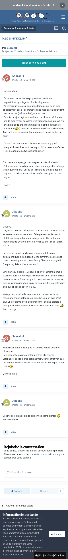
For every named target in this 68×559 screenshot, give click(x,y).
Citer (13, 197)
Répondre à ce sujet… (20, 472)
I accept (57, 534)
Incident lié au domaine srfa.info (31, 5)
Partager (16, 491)
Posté (23, 80)
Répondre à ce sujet (34, 63)
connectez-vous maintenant (44, 454)
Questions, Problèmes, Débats (41, 51)
